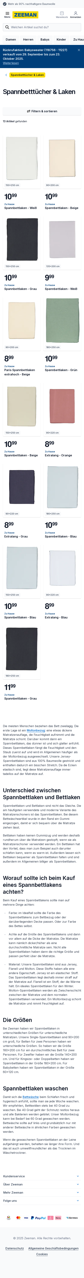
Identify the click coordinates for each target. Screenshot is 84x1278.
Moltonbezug (36, 730)
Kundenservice (41, 1176)
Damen (11, 39)
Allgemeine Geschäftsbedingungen (53, 1248)
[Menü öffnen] (7, 14)
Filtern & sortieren (42, 111)
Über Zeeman (41, 1184)
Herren (28, 39)
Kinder (61, 39)
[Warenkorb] (61, 15)
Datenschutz (14, 1248)
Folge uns (41, 1200)
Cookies (42, 1254)
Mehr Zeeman (41, 1192)
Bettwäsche (31, 1097)
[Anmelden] (75, 15)
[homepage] (25, 14)
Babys (45, 39)
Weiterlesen (11, 63)
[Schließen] (79, 50)
